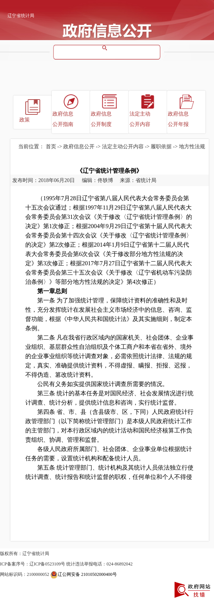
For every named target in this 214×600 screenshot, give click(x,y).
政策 (24, 120)
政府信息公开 (79, 146)
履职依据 (161, 146)
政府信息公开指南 (62, 119)
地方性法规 (192, 146)
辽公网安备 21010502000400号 (83, 574)
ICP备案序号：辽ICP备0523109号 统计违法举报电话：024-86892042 (66, 564)
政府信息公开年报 (178, 119)
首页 (51, 146)
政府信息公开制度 (101, 119)
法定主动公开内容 (140, 119)
